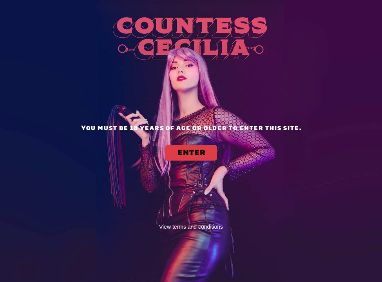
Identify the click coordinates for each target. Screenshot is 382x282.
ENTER (191, 152)
